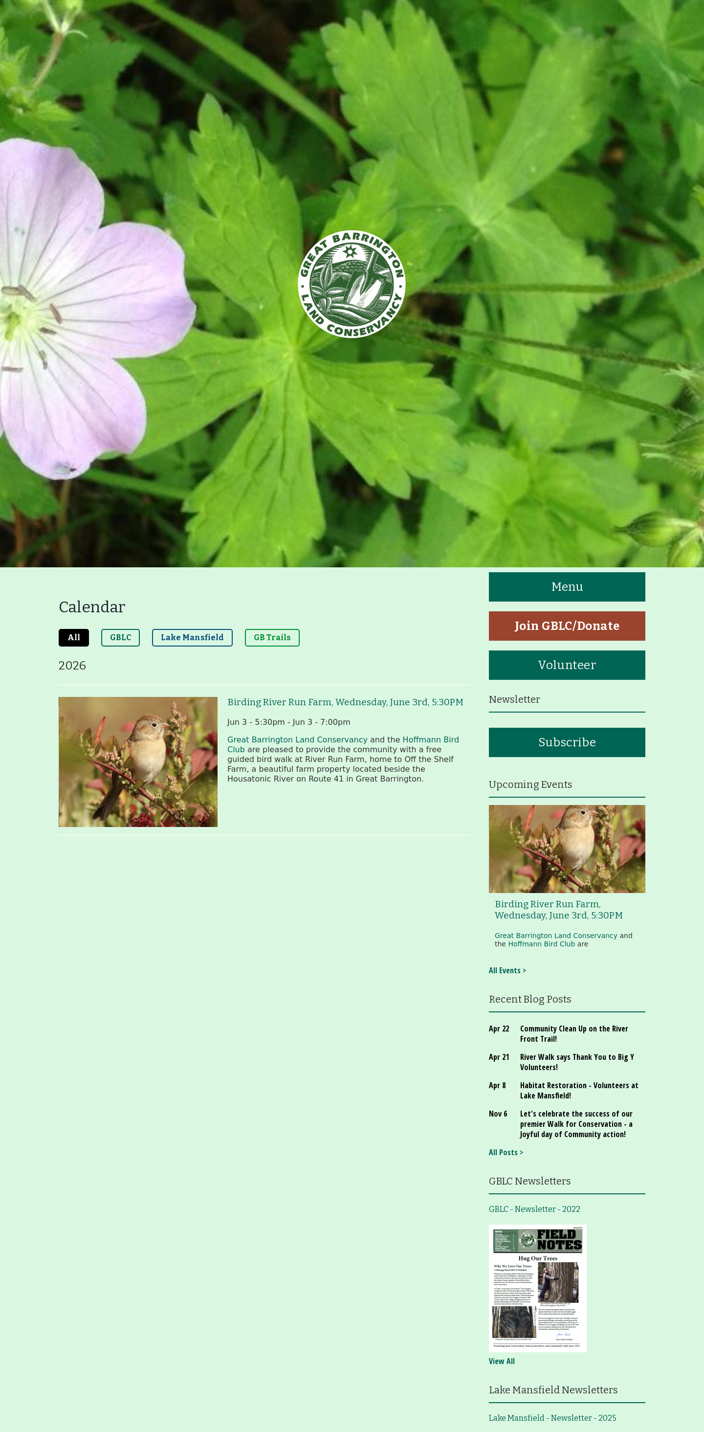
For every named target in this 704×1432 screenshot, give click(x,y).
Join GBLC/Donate (567, 626)
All (73, 637)
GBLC (120, 637)
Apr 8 (497, 1085)
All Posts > (506, 1152)
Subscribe (567, 742)
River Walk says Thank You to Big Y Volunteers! (577, 1062)
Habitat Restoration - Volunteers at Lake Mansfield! (579, 1090)
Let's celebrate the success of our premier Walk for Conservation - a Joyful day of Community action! (576, 1124)
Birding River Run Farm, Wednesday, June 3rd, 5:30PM (345, 702)
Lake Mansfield (192, 637)
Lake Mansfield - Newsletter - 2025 (552, 1418)
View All (502, 1361)
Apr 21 (499, 1057)
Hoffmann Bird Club (541, 944)
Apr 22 (499, 1028)
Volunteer (567, 665)
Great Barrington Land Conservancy (297, 739)
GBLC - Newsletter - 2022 (534, 1209)
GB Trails (272, 637)
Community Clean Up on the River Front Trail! (574, 1033)
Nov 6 (498, 1113)
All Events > (507, 970)
